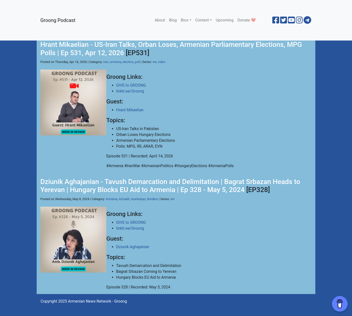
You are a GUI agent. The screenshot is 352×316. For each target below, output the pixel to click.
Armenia (112, 199)
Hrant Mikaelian (129, 110)
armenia (115, 62)
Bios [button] (184, 20)
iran (105, 62)
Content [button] (202, 20)
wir (154, 62)
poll (137, 62)
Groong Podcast (58, 20)
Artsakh (124, 199)
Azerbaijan (138, 199)
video (161, 62)
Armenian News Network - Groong (97, 301)
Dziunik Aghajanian (132, 247)
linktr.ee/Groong (130, 91)
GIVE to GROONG (131, 85)
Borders (152, 199)
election (127, 62)
